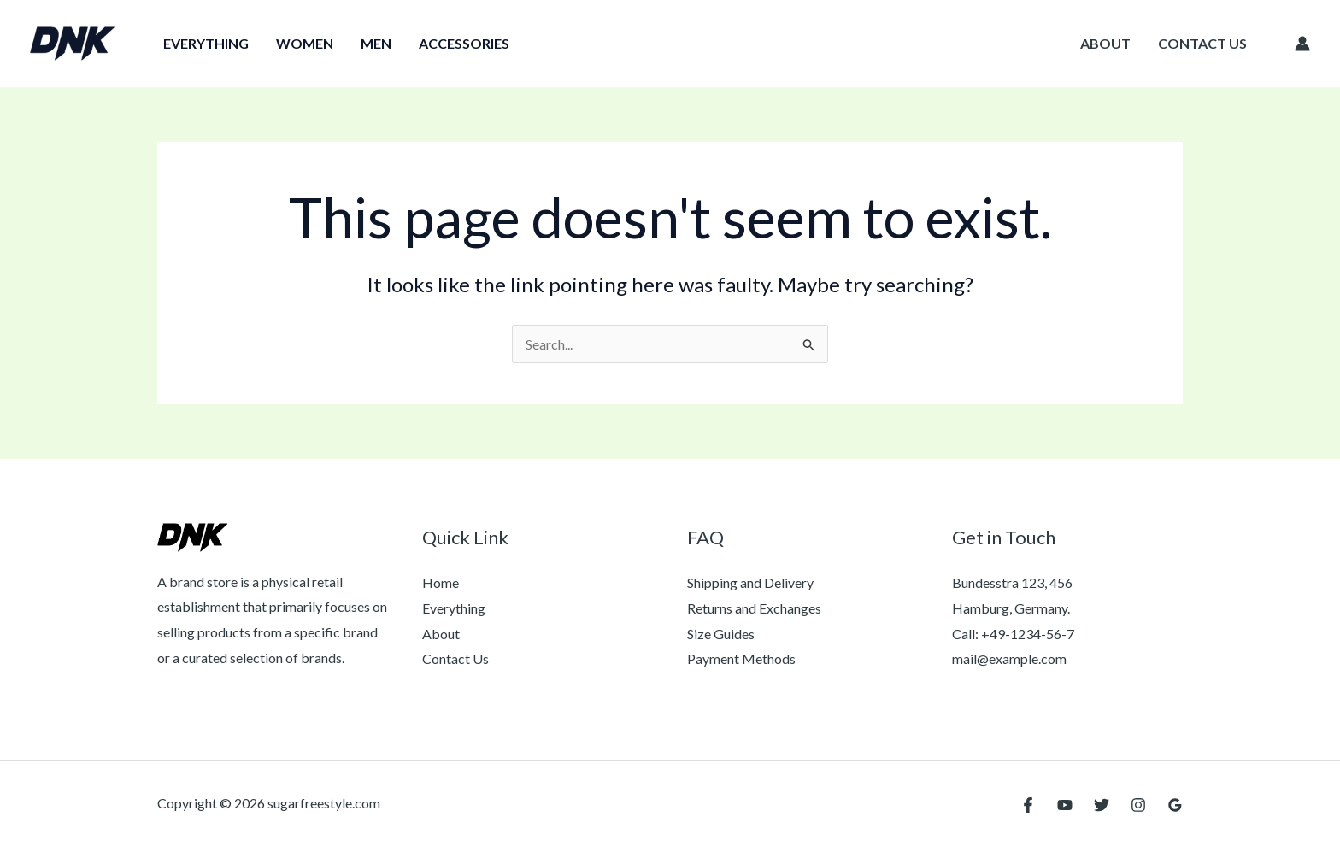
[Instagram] (1138, 805)
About (1105, 43)
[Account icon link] (1302, 43)
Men (376, 43)
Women (304, 43)
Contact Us (1202, 43)
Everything (206, 43)
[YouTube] (1065, 805)
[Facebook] (1028, 805)
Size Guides (721, 634)
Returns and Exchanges (754, 608)
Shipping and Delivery (750, 582)
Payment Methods (741, 658)
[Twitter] (1101, 805)
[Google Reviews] (1175, 805)
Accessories (464, 43)
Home (440, 582)
